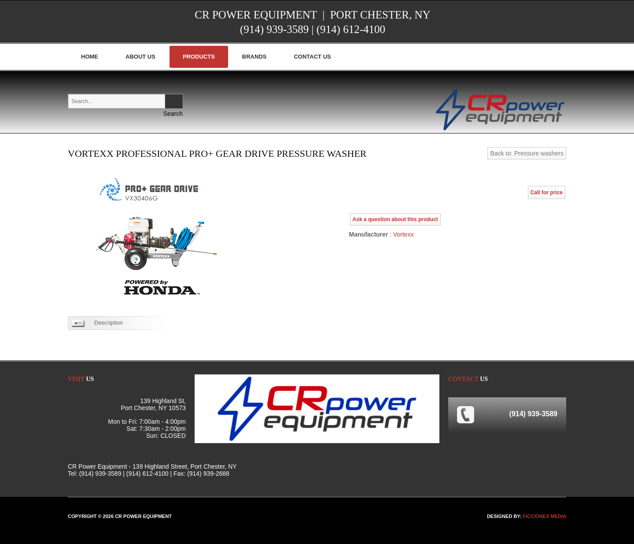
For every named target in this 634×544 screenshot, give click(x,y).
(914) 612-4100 (351, 29)
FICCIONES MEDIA (544, 516)
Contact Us (312, 56)
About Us (140, 56)
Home (89, 56)
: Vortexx (400, 234)
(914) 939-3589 (274, 29)
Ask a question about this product (395, 219)
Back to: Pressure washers (527, 153)
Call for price (547, 192)
